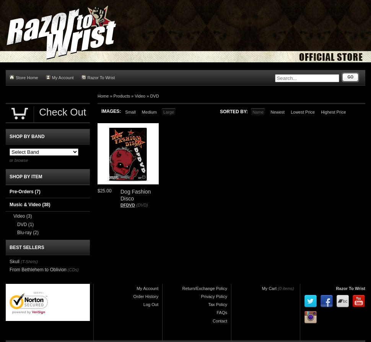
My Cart (269, 288)
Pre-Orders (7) (25, 191)
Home (103, 96)
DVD (154, 96)
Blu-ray (28, 232)
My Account (60, 77)
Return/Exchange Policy (204, 288)
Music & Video (30, 204)
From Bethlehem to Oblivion (38, 269)
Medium (149, 112)
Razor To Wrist (98, 77)
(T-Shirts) (29, 261)
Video (140, 96)
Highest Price (333, 112)
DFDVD (127, 205)
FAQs (221, 312)
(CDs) (73, 269)
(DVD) (142, 205)
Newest (277, 112)
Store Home (24, 77)
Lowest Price (303, 112)
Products (122, 96)
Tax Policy (217, 304)
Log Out (150, 304)
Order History (145, 296)
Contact (220, 321)
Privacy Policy (214, 296)
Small (130, 112)
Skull (15, 261)
